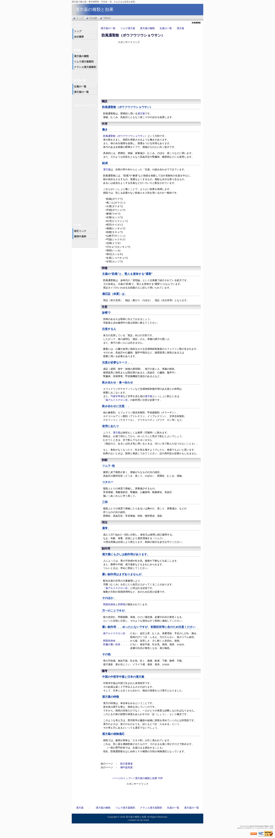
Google (93, 17)
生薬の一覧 (166, 28)
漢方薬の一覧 (108, 28)
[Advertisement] (148, 71)
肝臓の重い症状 (111, 644)
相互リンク (80, 231)
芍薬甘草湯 (116, 396)
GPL (266, 828)
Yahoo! (107, 17)
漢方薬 (180, 28)
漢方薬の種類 (147, 28)
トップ (80, 17)
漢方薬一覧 (79, 80)
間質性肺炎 (109, 604)
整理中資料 (80, 236)
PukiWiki (248, 828)
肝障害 (121, 604)
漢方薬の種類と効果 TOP (149, 778)
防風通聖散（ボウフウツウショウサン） (133, 35)
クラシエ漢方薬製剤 (85, 67)
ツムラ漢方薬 (127, 28)
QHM (271, 828)
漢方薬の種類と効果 (94, 9)
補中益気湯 (126, 767)
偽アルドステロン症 (117, 399)
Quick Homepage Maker (259, 826)
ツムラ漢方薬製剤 (84, 61)
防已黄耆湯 (126, 763)
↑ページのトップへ (122, 778)
